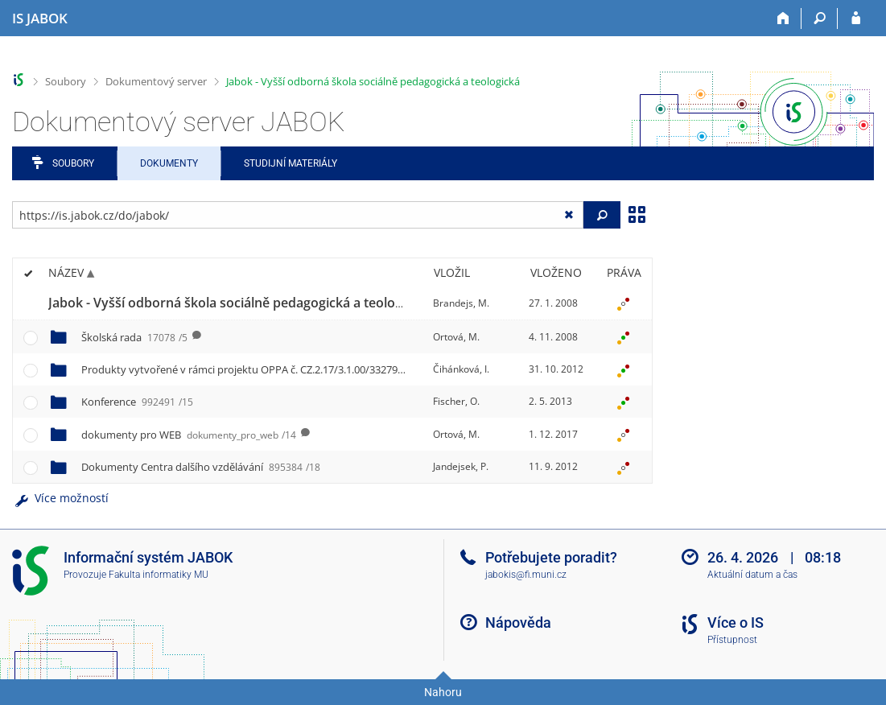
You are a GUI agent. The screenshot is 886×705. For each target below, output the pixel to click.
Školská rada (134, 337)
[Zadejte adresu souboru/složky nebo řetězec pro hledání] (297, 215)
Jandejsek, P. (460, 466)
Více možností (60, 497)
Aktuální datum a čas (752, 574)
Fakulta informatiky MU (158, 574)
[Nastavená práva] (623, 303)
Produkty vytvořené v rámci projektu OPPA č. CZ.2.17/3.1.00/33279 (265, 369)
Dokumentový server (156, 81)
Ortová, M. (456, 337)
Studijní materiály (290, 163)
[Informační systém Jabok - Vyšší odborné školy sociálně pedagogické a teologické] (40, 18)
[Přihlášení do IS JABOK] (856, 18)
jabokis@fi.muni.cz (526, 574)
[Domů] (783, 18)
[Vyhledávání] (820, 18)
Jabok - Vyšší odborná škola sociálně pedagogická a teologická (373, 81)
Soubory (65, 81)
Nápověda (518, 622)
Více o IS (735, 622)
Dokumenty (169, 163)
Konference (137, 401)
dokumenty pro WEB (188, 434)
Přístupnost (732, 639)
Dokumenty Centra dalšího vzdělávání (200, 467)
